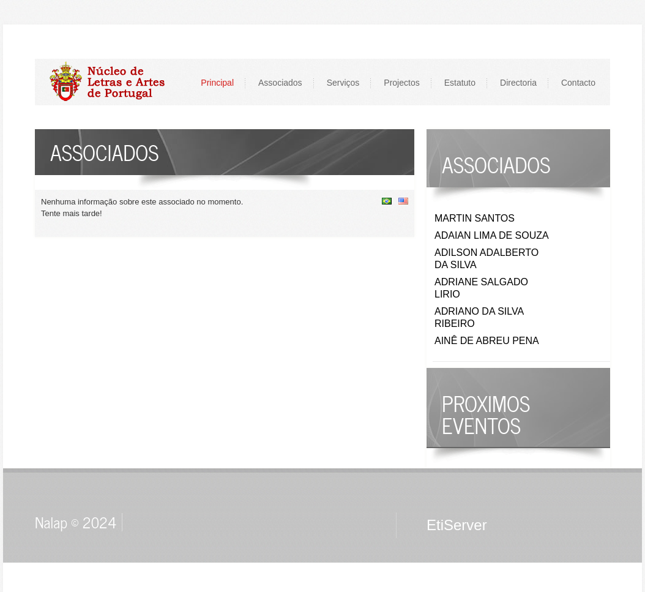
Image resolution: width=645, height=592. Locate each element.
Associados (280, 83)
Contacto (578, 83)
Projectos (401, 83)
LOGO (113, 82)
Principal (217, 83)
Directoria (518, 83)
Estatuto (459, 83)
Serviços (343, 83)
